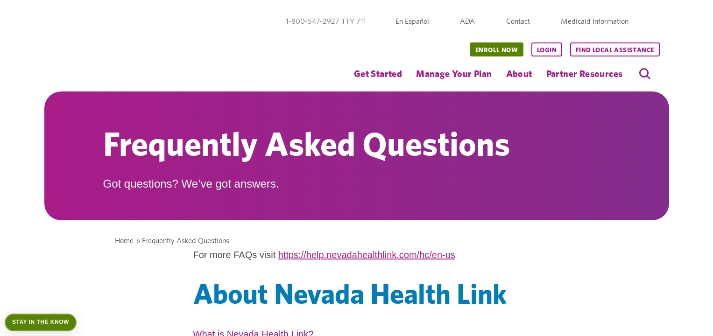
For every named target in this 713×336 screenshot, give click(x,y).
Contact (518, 21)
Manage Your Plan (454, 73)
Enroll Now (496, 50)
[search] (644, 73)
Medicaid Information (594, 21)
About (519, 73)
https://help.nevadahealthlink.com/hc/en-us (366, 255)
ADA (467, 21)
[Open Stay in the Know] (41, 322)
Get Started (378, 73)
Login (547, 50)
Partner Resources (584, 73)
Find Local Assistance (615, 50)
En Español (412, 21)
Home (124, 240)
